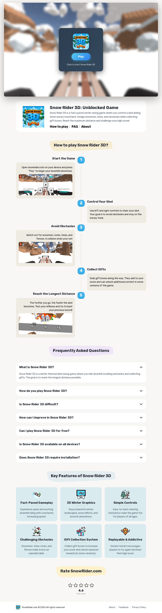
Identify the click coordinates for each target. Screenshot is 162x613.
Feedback (123, 607)
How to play (59, 127)
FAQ (75, 127)
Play (81, 56)
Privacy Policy (139, 607)
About (87, 127)
